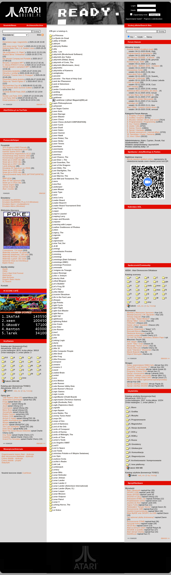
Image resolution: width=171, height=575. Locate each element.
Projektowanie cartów (136, 501)
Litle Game (55, 346)
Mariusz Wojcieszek (135, 329)
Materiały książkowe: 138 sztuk (16, 254)
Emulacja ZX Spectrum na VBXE (16, 168)
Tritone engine (9, 185)
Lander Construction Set (62, 89)
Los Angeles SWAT (59, 443)
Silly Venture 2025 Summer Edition (17, 88)
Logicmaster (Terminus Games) (65, 400)
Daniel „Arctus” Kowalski (137, 325)
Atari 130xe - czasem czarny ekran (141, 107)
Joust (5, 406)
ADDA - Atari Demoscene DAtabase (141, 270)
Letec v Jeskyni (57, 276)
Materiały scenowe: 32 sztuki (15, 252)
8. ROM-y (131, 436)
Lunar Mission (57, 494)
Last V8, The (56, 173)
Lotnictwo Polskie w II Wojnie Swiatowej (69, 453)
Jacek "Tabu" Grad (135, 344)
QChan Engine (9, 187)
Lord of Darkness (58, 424)
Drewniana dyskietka (11, 71)
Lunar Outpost (57, 497)
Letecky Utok (56, 278)
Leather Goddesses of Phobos (64, 227)
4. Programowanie (136, 420)
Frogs (5, 402)
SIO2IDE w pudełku (135, 530)
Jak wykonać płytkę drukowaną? (140, 517)
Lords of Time (57, 437)
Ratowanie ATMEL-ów (136, 499)
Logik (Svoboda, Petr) (60, 402)
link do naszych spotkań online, (140, 159)
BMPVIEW (7, 178)
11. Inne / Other (133, 136)
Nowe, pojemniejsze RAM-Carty (140, 365)
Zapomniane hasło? (134, 19)
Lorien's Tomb (57, 440)
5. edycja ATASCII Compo (13, 65)
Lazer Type (55, 192)
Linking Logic (57, 340)
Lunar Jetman (57, 478)
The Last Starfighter (11, 427)
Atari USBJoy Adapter (136, 369)
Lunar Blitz (55, 472)
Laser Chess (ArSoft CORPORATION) (67, 122)
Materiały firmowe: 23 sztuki (14, 257)
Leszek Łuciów (133, 335)
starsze (42, 193)
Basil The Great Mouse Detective (16, 431)
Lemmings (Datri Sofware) (62, 259)
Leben (53, 230)
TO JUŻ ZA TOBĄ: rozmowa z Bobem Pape (145, 337)
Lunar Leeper (57, 491)
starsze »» (40, 104)
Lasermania (56, 149)
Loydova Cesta (57, 459)
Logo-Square (56, 410)
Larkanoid (55, 106)
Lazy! (53, 195)
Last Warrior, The (58, 176)
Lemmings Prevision (60, 265)
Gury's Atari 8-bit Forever (12, 273)
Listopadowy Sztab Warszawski (140, 99)
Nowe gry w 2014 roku (12, 183)
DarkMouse (132, 534)
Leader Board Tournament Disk (65, 206)
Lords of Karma (57, 432)
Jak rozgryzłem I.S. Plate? (14, 52)
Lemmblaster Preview (60, 251)
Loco (53, 378)
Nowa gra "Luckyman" (136, 78)
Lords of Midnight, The (61, 434)
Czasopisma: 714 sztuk (12, 250)
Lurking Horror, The (59, 505)
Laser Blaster (57, 117)
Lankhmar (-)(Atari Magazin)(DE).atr (70, 100)
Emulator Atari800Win (11, 200)
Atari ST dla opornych (12, 181)
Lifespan (54, 300)
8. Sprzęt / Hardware (135, 130)
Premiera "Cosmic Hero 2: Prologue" (18, 75)
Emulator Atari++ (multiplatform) (15, 204)
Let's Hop (55, 289)
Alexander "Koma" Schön (137, 346)
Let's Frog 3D (57, 286)
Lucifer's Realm (58, 461)
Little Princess (57, 359)
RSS (40, 35)
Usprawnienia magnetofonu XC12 (17, 154)
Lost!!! (53, 445)
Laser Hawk (56, 135)
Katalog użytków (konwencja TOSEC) (142, 473)
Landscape (56, 95)
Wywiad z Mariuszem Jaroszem (140, 313)
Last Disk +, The (58, 160)
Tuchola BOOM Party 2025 (14, 92)
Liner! (53, 332)
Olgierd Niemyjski (134, 354)
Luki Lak (54, 464)
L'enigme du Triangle (60, 270)
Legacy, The (56, 233)
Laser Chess (56, 119)
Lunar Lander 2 (57, 483)
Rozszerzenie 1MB (135, 509)
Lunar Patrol (56, 499)
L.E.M (53, 246)
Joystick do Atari (134, 503)
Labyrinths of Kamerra (61, 70)
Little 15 (54, 348)
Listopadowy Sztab (135, 70)
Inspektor (6, 437)
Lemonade (55, 267)
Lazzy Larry (56, 197)
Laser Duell (56, 127)
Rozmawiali (130, 310)
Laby (53, 49)
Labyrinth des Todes (60, 57)
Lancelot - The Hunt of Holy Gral (65, 79)
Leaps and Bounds (59, 219)
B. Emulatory (133, 444)
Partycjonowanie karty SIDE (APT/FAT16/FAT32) (23, 174)
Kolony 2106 (8, 416)
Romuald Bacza (133, 331)
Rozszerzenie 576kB (135, 521)
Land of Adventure (59, 84)
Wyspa (5, 422)
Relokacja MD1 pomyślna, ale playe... (143, 91)
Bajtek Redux (8, 263)
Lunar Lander (57, 480)
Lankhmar (55, 97)
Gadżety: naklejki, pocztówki (139, 375)
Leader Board (57, 200)
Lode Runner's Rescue (61, 389)
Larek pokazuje (9, 166)
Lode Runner (56, 383)
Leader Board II (57, 203)
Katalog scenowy (133, 275)
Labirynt (54, 44)
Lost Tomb (55, 451)
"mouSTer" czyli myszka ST (138, 367)
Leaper (54, 211)
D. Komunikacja (135, 452)
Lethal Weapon (57, 281)
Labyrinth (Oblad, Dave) (61, 60)
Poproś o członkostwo (153, 19)
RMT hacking (132, 87)
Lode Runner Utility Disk (62, 386)
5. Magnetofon (134, 424)
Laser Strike (56, 141)
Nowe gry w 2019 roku (12, 162)
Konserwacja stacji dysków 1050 (16, 156)
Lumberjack (56, 467)
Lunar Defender (57, 475)
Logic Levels (56, 394)
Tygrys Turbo (132, 505)
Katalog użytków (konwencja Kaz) (140, 396)
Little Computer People (61, 351)
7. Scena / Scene (134, 128)
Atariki (5, 269)
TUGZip (29, 391)
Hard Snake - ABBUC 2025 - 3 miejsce (143, 66)
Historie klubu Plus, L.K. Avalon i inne (18, 48)
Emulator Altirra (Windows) (13, 206)
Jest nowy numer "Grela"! (13, 46)
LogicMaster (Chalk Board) (63, 397)
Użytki (140, 37)
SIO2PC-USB (133, 492)
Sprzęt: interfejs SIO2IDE (137, 384)
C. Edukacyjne (134, 448)
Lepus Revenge (57, 273)
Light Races (56, 313)
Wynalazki (129, 488)
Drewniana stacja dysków (13, 79)
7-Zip (23, 391)
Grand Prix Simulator (11, 439)
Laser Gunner (57, 133)
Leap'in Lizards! (58, 214)
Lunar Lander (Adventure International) (68, 486)
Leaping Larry (57, 216)
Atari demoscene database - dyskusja (17, 456)
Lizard (53, 370)
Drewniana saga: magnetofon (15, 42)
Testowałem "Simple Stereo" (139, 507)
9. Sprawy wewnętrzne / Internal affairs (143, 132)
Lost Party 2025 (9, 98)
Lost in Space (57, 448)
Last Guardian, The (59, 162)
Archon (6, 424)
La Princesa (56, 35)
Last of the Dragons (59, 165)
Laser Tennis (56, 144)
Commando (7, 408)
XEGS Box (131, 526)
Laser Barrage (57, 114)
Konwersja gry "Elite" (136, 62)
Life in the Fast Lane (60, 297)
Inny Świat (7, 435)
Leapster (54, 222)
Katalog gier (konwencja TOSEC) (15, 386)
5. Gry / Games (133, 124)
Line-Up (54, 335)
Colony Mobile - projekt (11, 460)
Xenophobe (7, 412)
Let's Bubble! (56, 284)
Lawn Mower (56, 189)
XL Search (6, 281)
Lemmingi (55, 257)
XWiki (4, 271)
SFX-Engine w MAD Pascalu (15, 147)
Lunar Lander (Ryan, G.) (61, 488)
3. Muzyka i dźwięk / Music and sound (143, 120)
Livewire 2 (55, 367)
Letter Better (56, 292)
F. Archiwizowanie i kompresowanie (143, 460)
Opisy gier (5, 395)
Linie (53, 338)
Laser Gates (56, 130)
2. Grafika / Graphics (135, 118)
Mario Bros (7, 410)
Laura (53, 181)
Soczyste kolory (133, 523)
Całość (8, 391)
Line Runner (56, 329)
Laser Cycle (56, 125)
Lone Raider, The (58, 413)
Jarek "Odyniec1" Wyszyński (139, 350)
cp (165, 277)
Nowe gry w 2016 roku (12, 170)
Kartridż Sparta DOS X (12, 151)
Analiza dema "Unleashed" (14, 54)
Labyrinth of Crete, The (61, 62)
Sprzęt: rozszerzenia (135, 373)
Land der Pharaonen (60, 81)
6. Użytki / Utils (133, 126)
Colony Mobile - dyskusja (12, 458)
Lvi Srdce (55, 510)
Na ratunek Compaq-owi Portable (17, 59)
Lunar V (54, 502)
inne (22, 378)
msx (156, 290)
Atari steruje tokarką (135, 532)
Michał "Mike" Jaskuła (136, 321)
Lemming (55, 254)
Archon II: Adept (10, 418)
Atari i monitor (8, 189)
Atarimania (7, 275)
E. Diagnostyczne (135, 456)
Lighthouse (56, 319)
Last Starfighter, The (60, 170)
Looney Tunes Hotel (59, 416)
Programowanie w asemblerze (140, 53)
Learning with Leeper (60, 224)
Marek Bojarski (133, 352)
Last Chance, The (58, 157)
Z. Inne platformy (135, 464)
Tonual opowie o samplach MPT (16, 67)
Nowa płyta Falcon (135, 74)
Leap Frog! (55, 208)
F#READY (131, 323)
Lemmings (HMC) (58, 262)
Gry (131, 37)
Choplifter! (7, 404)
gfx (165, 282)
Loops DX (55, 418)
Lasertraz (55, 154)
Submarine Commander (13, 400)
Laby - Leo (55, 52)
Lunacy (54, 470)
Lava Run (55, 184)
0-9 (5, 357)
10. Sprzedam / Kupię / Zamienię (141, 134)
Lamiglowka (56, 73)
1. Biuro (131, 407)
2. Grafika (132, 412)
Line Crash (55, 324)
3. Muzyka (132, 415)
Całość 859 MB (134, 468)
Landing (54, 92)
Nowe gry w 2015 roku (12, 172)
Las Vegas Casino (59, 108)
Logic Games (56, 391)
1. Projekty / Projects (135, 116)
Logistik (54, 408)
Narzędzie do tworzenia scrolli (15, 149)
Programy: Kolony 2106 (137, 371)
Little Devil (55, 354)
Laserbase (55, 146)
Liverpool (55, 362)
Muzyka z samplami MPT (13, 63)
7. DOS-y (131, 432)
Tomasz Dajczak (134, 317)
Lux (52, 507)
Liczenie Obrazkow (59, 294)
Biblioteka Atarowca (10, 210)
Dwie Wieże (8, 429)
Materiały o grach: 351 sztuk (14, 259)
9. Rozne (131, 440)
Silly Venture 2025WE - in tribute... (141, 57)
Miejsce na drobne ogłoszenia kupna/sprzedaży (147, 380)
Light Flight (56, 308)
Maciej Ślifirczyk (133, 348)
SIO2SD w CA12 (134, 497)
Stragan (128, 363)
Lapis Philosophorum (60, 103)
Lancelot (54, 76)
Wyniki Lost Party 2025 (12, 96)
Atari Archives (8, 277)
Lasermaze (55, 152)
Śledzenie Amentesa (135, 333)
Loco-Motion (56, 381)
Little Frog (55, 356)
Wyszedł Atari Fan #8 (12, 85)
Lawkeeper (55, 187)
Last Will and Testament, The (64, 179)
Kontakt (4, 286)
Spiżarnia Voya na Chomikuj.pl (15, 261)
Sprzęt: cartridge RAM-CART (139, 377)
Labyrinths (55, 68)
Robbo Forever (9, 414)
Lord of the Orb (57, 427)
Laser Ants (55, 111)
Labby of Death (57, 41)
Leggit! (54, 238)
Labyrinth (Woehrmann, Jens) (64, 65)
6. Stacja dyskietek (136, 428)
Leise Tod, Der (57, 243)
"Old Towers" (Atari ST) (12, 398)
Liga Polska (56, 302)
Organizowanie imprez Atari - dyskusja (18, 454)
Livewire (54, 365)
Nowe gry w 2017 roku (12, 164)
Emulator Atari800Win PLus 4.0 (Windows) (20, 202)
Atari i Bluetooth (133, 490)
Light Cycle (56, 305)
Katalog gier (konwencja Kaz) (14, 346)
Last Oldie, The (57, 168)
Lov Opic (55, 456)
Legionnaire (56, 241)
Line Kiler (55, 327)
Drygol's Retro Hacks (11, 279)
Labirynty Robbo (58, 46)
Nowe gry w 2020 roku (12, 160)
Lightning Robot (58, 321)
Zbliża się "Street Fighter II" (14, 81)
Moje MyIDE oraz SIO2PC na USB (141, 513)
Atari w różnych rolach (136, 528)
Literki (53, 343)
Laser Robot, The (58, 138)
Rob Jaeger (132, 342)
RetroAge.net (132, 103)
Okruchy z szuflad (10, 73)
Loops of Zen (56, 421)
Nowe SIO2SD (133, 494)
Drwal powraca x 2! (11, 100)
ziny (147, 302)
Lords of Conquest (59, 429)
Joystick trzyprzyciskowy (137, 511)
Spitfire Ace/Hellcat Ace (12, 420)
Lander (54, 87)
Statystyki (6, 462)
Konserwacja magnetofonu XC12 (16, 158)
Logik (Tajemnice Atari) (61, 405)
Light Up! (55, 316)
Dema (149, 37)
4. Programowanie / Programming (141, 122)
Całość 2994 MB (10, 381)
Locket (54, 375)
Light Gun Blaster (58, 311)
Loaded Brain (57, 373)
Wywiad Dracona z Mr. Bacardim (140, 315)
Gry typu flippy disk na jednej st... (141, 95)
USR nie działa (133, 82)
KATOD (130, 327)
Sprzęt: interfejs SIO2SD (137, 386)
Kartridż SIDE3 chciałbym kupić (140, 49)
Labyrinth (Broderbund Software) (65, 54)
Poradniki (5, 145)
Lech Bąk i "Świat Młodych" (138, 319)
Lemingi (54, 249)
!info (148, 286)
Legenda (54, 235)
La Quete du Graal (59, 38)
